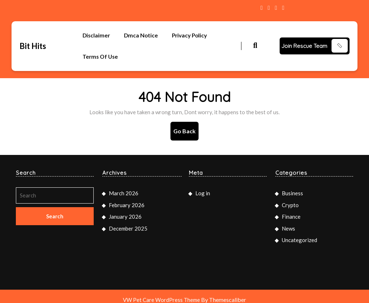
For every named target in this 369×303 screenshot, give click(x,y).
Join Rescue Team (304, 42)
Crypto (290, 198)
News (288, 221)
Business (292, 186)
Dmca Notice (142, 34)
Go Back (186, 127)
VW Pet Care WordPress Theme (161, 293)
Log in (202, 186)
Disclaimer (97, 34)
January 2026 (125, 210)
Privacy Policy (192, 34)
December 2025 (128, 221)
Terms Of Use (101, 52)
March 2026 (123, 186)
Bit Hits (32, 43)
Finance (291, 210)
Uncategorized (299, 233)
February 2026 (127, 198)
